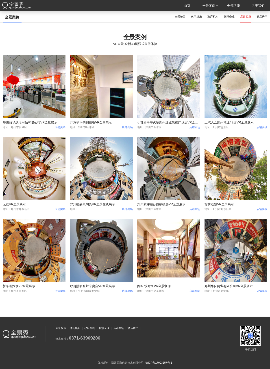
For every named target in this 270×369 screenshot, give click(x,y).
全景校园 (180, 16)
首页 (187, 5)
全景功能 (233, 5)
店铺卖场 (245, 16)
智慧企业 (229, 16)
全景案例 (208, 5)
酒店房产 (262, 16)
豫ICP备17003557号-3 (158, 362)
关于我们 (258, 5)
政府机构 (212, 16)
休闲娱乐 (196, 16)
